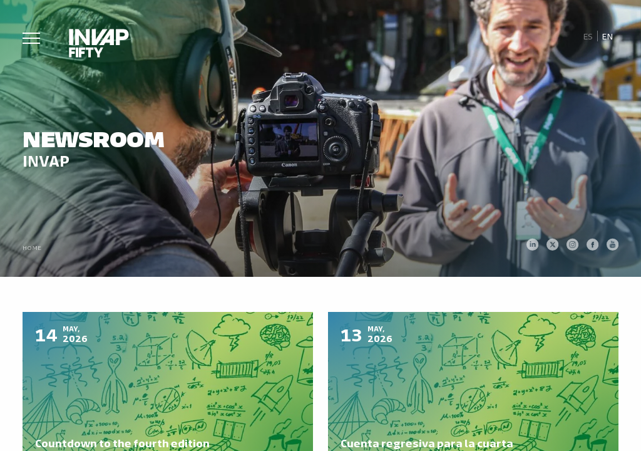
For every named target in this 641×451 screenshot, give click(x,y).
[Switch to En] (608, 36)
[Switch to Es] (587, 36)
